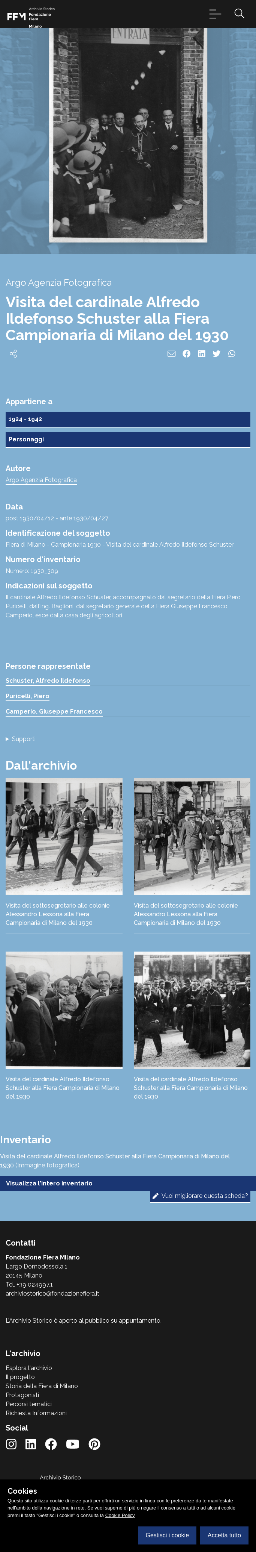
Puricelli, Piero (27, 696)
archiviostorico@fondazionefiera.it (52, 1293)
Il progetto (20, 1377)
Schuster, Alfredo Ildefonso (48, 680)
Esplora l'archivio (29, 1368)
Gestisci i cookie (167, 1535)
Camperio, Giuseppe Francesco (54, 711)
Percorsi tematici (29, 1404)
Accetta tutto (224, 1535)
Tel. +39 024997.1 (29, 1284)
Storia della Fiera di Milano (42, 1386)
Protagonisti (22, 1395)
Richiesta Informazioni (36, 1413)
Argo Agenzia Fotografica (41, 479)
